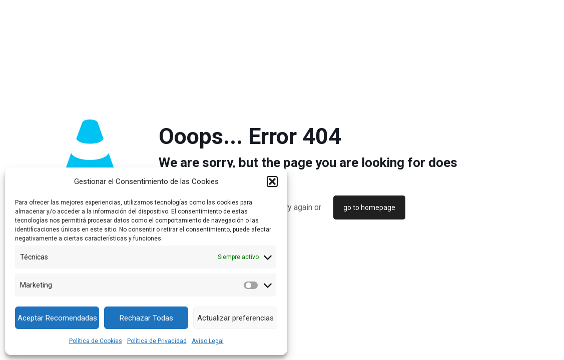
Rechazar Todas (146, 318)
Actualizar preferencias (235, 318)
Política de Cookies (95, 341)
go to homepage (369, 208)
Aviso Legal (208, 341)
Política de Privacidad (157, 341)
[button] (272, 181)
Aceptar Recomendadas (57, 318)
